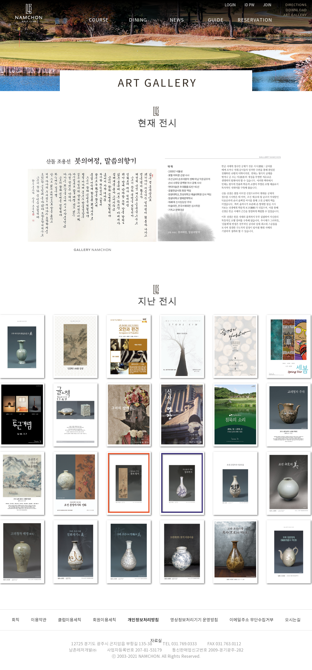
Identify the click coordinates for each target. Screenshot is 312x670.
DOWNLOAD (296, 10)
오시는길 (293, 620)
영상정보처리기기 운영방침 (194, 620)
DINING (138, 20)
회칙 (16, 620)
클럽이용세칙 (69, 620)
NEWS (177, 20)
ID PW (249, 5)
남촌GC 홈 (28, 13)
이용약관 (39, 620)
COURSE (99, 20)
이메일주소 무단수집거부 (252, 620)
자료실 (156, 641)
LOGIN (230, 5)
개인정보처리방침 (143, 620)
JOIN (267, 5)
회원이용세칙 (104, 620)
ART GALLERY (295, 15)
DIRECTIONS (296, 5)
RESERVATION (255, 20)
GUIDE (216, 20)
